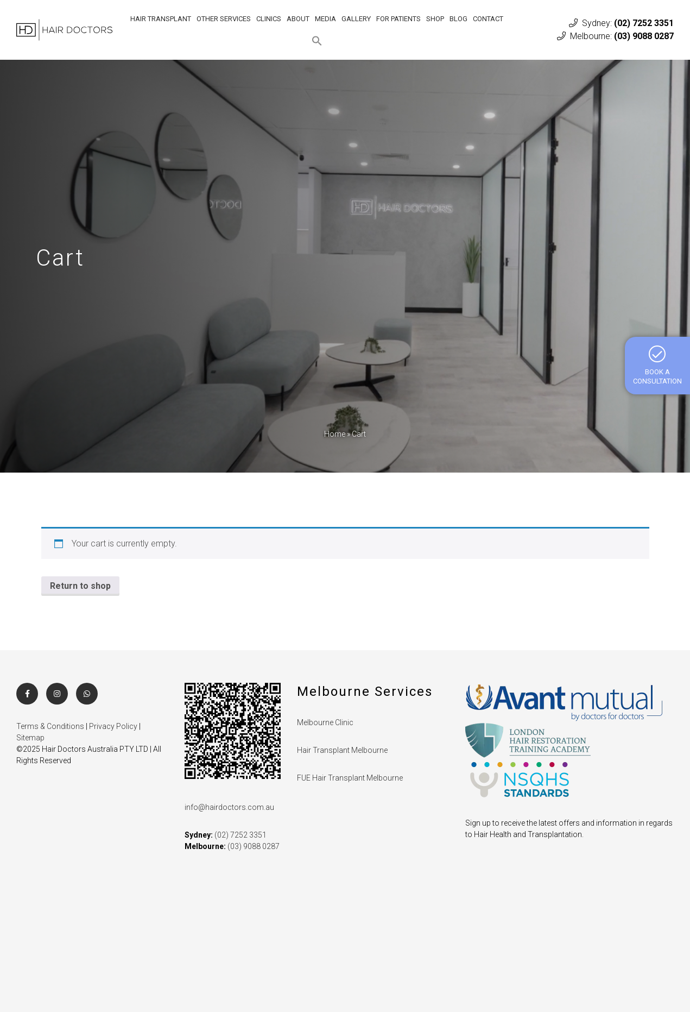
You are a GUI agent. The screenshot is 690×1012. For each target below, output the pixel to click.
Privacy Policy (113, 726)
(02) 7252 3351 (644, 23)
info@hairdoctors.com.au (229, 807)
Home (334, 434)
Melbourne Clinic (325, 722)
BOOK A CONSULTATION (657, 365)
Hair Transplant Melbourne (342, 750)
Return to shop (80, 586)
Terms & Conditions (50, 726)
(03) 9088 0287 (644, 36)
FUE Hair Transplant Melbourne (350, 778)
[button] (317, 40)
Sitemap (30, 737)
